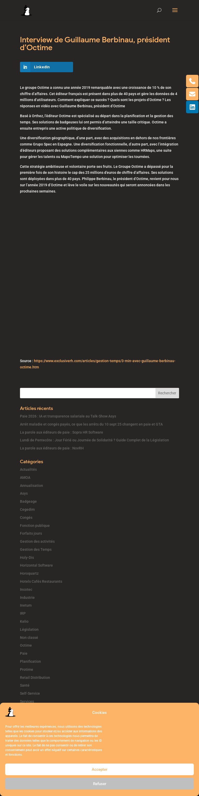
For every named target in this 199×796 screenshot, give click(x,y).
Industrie (27, 597)
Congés (26, 517)
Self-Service (30, 693)
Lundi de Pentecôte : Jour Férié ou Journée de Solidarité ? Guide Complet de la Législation (94, 440)
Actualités (28, 469)
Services (27, 701)
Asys (24, 493)
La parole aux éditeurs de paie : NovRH (52, 448)
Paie (23, 653)
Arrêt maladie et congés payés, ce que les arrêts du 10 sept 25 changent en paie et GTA (91, 424)
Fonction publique (35, 525)
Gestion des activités (37, 541)
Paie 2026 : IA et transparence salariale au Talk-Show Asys (68, 416)
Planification (30, 661)
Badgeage (28, 501)
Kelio (24, 621)
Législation (29, 629)
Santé (25, 685)
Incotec (26, 589)
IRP (23, 613)
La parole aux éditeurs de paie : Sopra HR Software (61, 432)
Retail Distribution (35, 677)
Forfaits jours (31, 533)
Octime (26, 645)
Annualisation (31, 485)
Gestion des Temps (36, 549)
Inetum (26, 605)
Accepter (99, 769)
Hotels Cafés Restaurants (41, 581)
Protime (26, 669)
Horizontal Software (36, 565)
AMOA (25, 477)
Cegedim (27, 509)
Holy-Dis (27, 557)
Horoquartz (29, 573)
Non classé (29, 637)
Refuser (99, 783)
